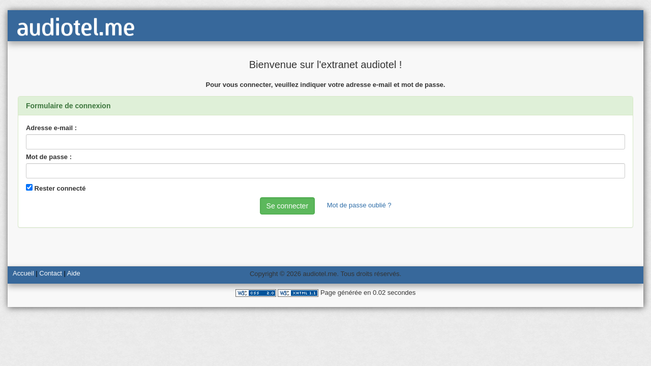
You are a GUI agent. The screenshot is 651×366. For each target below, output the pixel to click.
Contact (50, 273)
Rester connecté (55, 188)
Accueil (23, 273)
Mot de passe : (49, 157)
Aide (73, 273)
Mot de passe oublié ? (359, 205)
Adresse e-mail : (51, 128)
